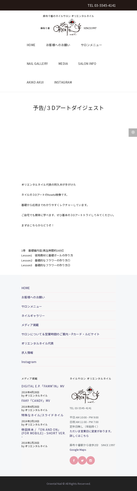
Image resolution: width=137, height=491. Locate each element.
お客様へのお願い (58, 45)
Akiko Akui (35, 82)
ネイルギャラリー (33, 315)
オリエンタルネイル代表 (37, 343)
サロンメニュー (91, 45)
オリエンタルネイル (36, 395)
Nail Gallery (37, 63)
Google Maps (78, 450)
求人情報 (27, 352)
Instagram (63, 82)
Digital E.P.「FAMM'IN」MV (42, 386)
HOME (31, 45)
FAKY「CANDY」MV (35, 400)
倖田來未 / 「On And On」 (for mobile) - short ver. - (43, 433)
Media (63, 63)
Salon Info (87, 63)
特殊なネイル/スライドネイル (42, 415)
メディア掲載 (30, 325)
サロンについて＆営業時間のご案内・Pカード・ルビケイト (60, 334)
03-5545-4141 (105, 5)
